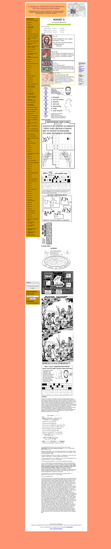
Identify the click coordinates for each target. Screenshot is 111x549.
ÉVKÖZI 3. (29, 61)
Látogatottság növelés (81, 84)
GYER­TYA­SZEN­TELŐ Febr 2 (33, 63)
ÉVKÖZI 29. (29, 204)
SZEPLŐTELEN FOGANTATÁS (30, 27)
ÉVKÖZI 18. (29, 170)
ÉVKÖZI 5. (29, 67)
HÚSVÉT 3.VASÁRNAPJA (32, 117)
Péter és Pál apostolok (31, 160)
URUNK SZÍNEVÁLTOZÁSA (32, 172)
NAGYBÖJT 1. (30, 77)
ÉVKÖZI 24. (29, 191)
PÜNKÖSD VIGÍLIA (31, 134)
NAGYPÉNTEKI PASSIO (32, 107)
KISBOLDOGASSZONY (32, 189)
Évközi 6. (29, 69)
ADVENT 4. (29, 31)
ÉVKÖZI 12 (29, 151)
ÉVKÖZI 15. (29, 164)
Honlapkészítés (69, 527)
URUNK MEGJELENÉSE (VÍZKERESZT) (32, 54)
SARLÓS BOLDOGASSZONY (33, 162)
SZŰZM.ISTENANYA (31, 49)
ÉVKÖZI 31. (29, 208)
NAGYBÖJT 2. (30, 79)
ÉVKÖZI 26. (29, 195)
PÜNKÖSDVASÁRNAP (31, 136)
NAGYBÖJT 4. (30, 89)
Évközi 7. (29, 71)
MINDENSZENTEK (31, 210)
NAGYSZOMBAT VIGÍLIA (32, 109)
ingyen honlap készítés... (81, 71)
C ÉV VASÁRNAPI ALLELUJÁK (30, 226)
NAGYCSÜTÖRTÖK (31, 102)
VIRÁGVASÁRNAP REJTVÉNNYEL (31, 94)
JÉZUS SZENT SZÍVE (31, 143)
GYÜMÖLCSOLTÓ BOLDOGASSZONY (31, 87)
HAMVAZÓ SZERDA (31, 75)
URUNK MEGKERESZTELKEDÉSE (32, 57)
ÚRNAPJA (29, 141)
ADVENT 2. (29, 24)
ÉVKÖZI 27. (29, 197)
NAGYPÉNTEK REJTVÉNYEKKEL (31, 105)
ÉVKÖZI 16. (29, 166)
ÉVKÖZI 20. (29, 177)
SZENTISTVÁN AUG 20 (32, 181)
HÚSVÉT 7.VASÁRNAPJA (32, 128)
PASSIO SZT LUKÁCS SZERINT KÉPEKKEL (31, 97)
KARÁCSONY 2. (30, 51)
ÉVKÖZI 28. (29, 202)
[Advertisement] (31, 259)
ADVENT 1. (29, 22)
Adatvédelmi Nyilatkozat (58, 528)
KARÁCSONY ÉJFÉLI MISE (32, 36)
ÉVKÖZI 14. (29, 158)
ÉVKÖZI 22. (29, 185)
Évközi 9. (29, 145)
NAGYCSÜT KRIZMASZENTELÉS (31, 100)
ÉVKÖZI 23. (29, 187)
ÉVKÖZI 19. (29, 174)
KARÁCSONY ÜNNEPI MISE (33, 41)
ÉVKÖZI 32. (29, 214)
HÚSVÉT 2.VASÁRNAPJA (32, 115)
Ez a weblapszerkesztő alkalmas (82, 68)
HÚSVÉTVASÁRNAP (31, 111)
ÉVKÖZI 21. (29, 183)
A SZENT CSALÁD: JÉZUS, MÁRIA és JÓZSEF (32, 47)
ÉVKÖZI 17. (29, 168)
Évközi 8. (29, 73)
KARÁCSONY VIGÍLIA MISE (32, 34)
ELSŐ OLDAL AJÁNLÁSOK (32, 20)
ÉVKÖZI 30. (29, 206)
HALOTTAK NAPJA (31, 212)
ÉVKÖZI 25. (29, 193)
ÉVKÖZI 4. (29, 65)
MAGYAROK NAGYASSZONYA (30, 200)
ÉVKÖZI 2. (29, 59)
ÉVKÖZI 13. (29, 156)
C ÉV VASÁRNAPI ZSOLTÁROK (30, 223)
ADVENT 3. (29, 29)
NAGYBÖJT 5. (30, 91)
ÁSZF (51, 528)
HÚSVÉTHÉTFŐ (30, 113)
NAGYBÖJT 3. (30, 82)
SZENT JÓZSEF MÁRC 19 (32, 84)
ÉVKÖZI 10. (29, 147)
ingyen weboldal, (81, 70)
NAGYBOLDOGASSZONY (32, 179)
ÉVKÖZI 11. (29, 149)
